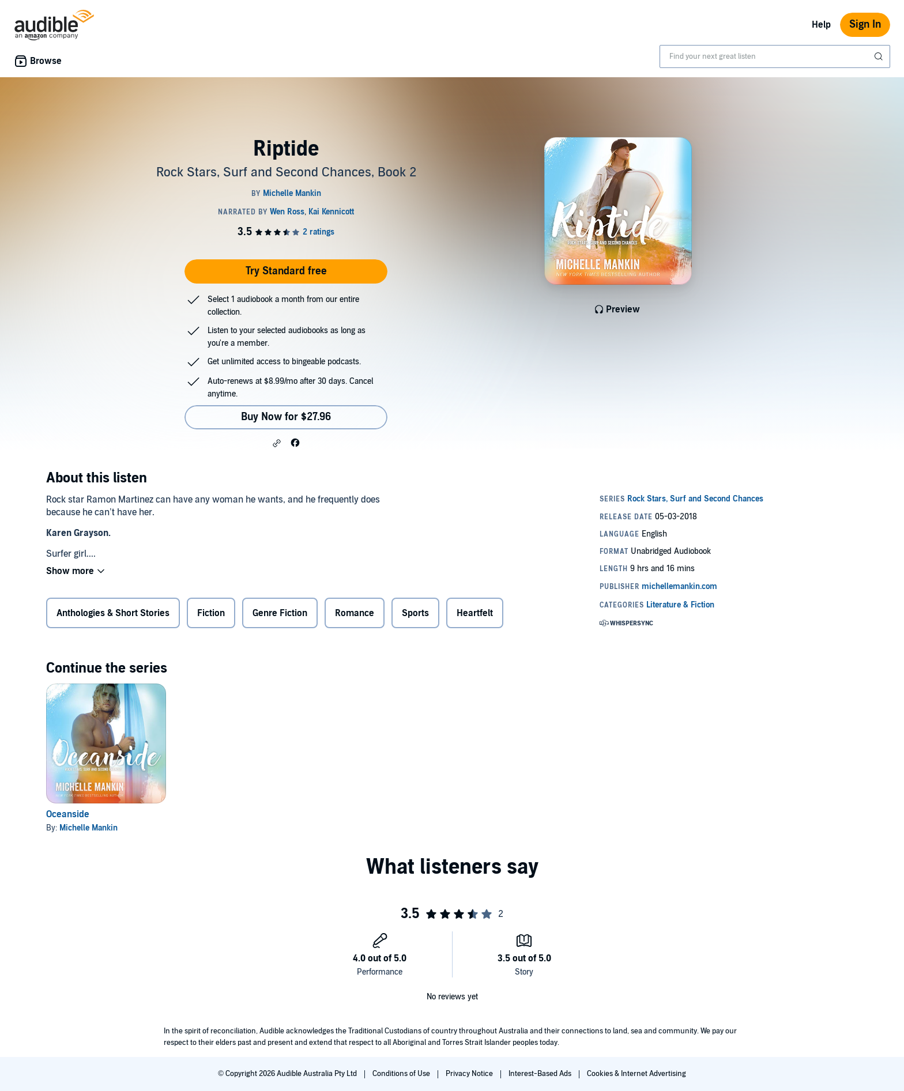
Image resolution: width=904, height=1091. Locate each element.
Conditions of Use (402, 1073)
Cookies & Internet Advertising (636, 1073)
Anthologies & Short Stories (113, 613)
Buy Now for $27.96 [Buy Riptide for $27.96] (286, 417)
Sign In (865, 24)
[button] (276, 443)
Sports (415, 613)
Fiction (211, 613)
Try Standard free (286, 271)
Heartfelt (475, 613)
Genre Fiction (280, 613)
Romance (354, 613)
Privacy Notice (470, 1073)
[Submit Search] (879, 56)
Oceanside (67, 814)
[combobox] (775, 56)
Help (821, 25)
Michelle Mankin (88, 828)
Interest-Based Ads (540, 1073)
